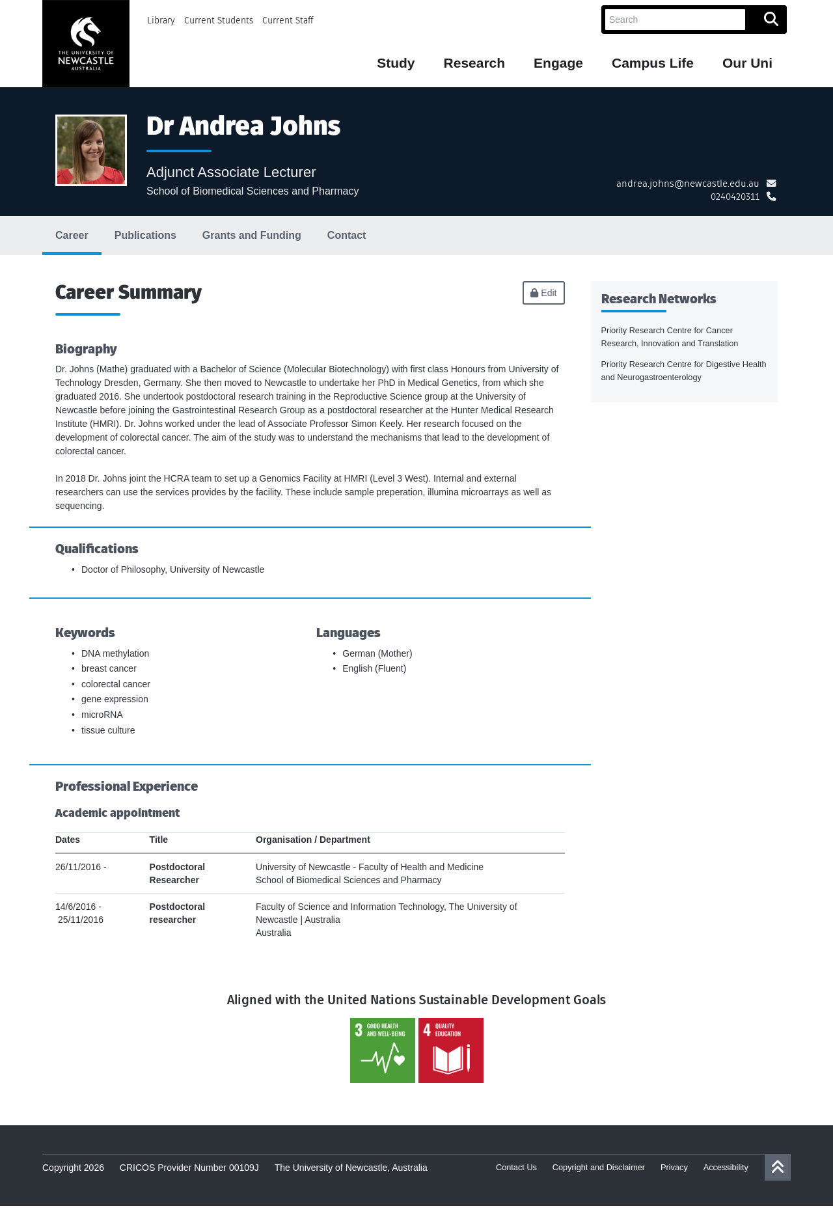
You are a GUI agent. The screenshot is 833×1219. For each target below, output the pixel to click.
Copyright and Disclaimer (599, 1167)
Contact (346, 235)
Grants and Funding (251, 235)
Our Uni (747, 63)
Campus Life (653, 63)
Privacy (674, 1167)
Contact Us (516, 1167)
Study (396, 63)
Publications (145, 235)
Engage (558, 63)
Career (72, 235)
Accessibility (725, 1167)
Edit (543, 293)
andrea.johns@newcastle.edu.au (687, 183)
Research (475, 63)
